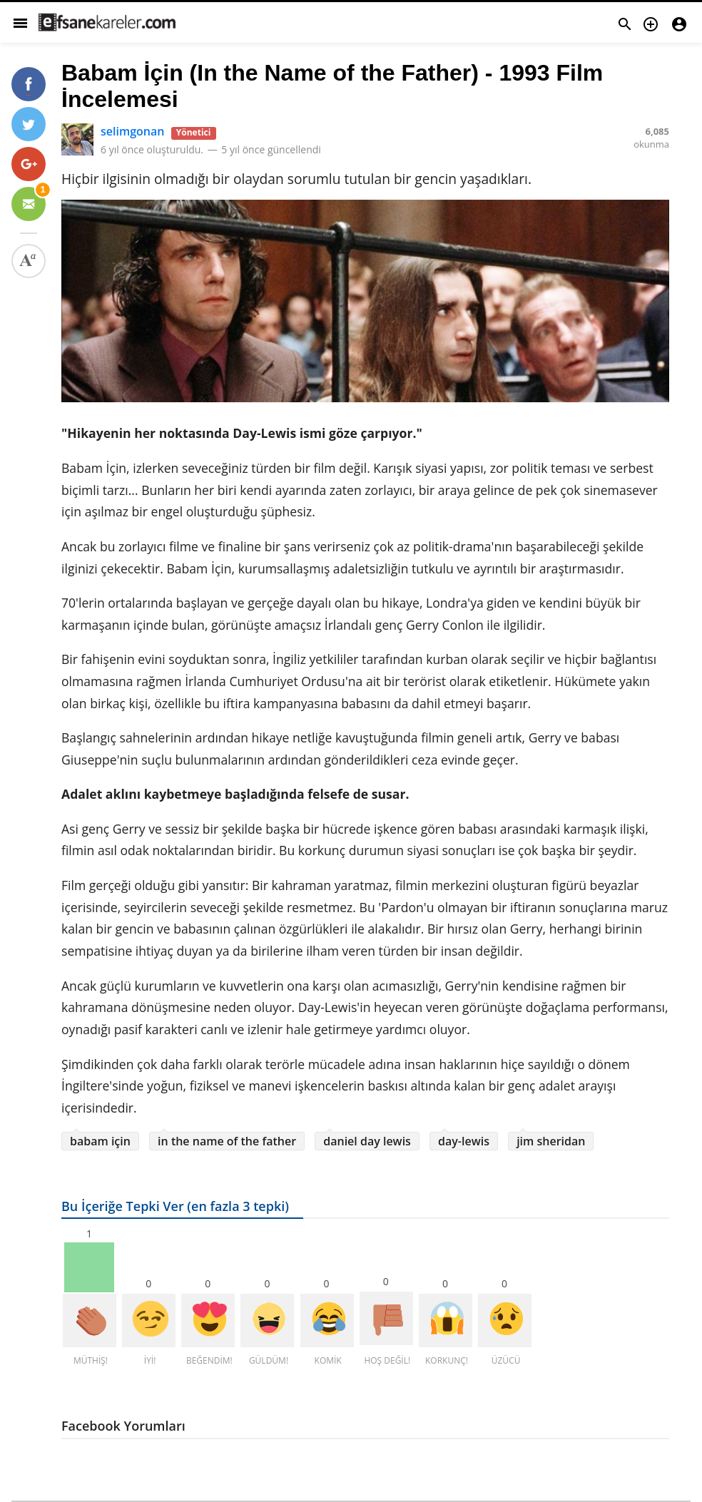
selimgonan (132, 131)
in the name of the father (227, 1141)
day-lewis (463, 1141)
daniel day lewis (367, 1141)
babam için (100, 1141)
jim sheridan (551, 1141)
